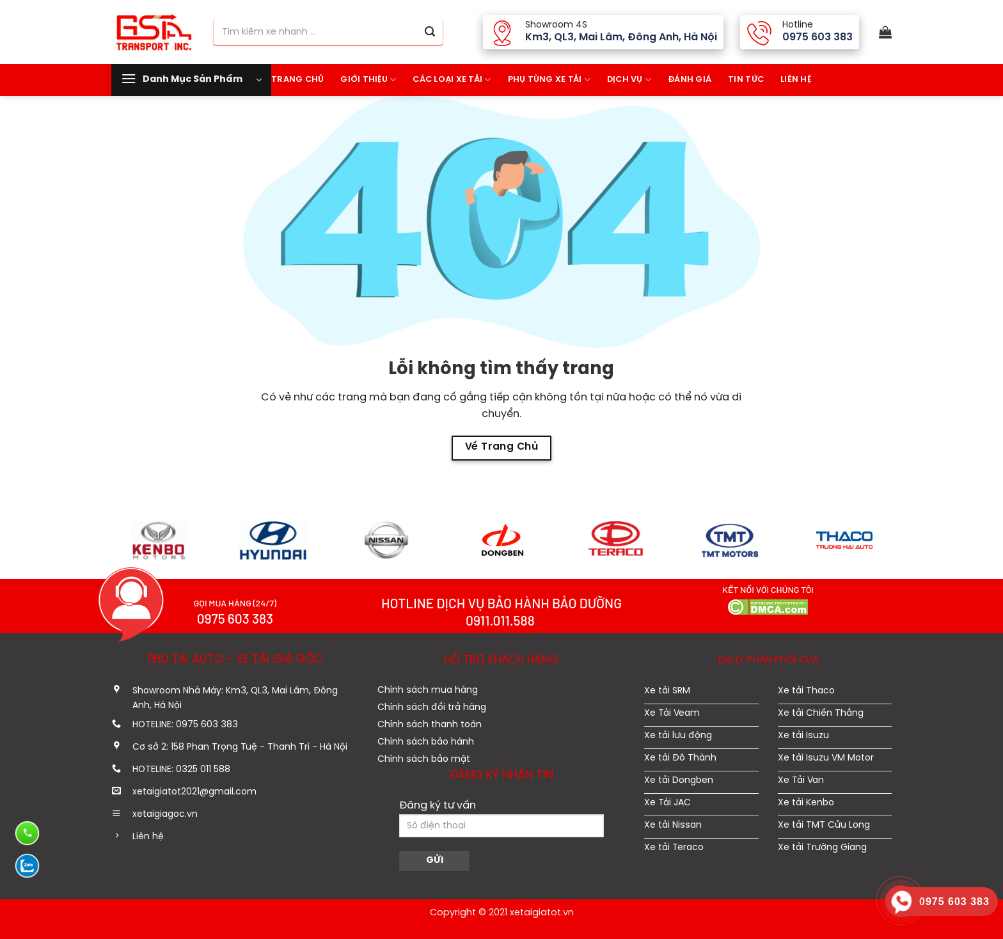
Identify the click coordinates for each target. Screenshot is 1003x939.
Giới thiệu (368, 80)
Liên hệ (795, 79)
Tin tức (746, 79)
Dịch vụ (629, 80)
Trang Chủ (297, 79)
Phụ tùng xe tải (549, 80)
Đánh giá (689, 79)
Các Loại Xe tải (452, 80)
